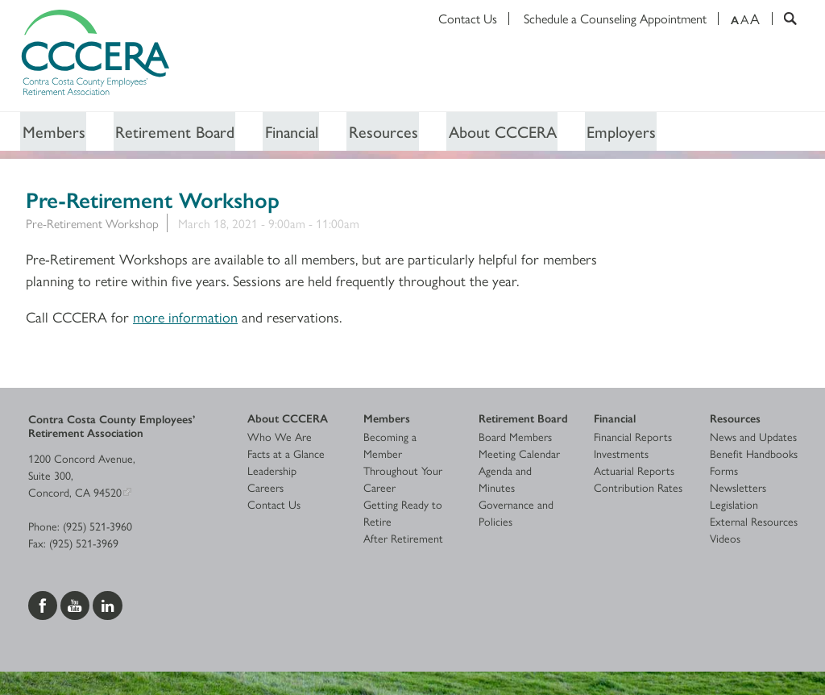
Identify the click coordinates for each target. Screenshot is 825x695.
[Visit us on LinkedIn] (107, 605)
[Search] (784, 18)
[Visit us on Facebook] (44, 605)
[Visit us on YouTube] (76, 605)
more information (185, 317)
